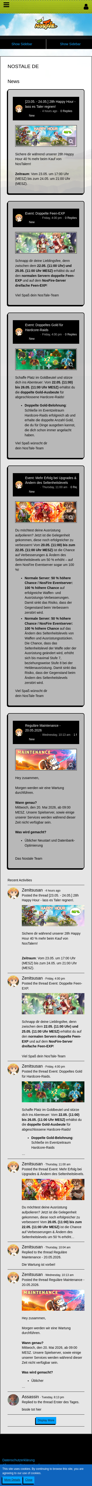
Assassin (30, 1396)
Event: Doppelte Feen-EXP (45, 213)
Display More (46, 1420)
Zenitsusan (32, 111)
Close (28, 1479)
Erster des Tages (66, 1402)
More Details (12, 1479)
